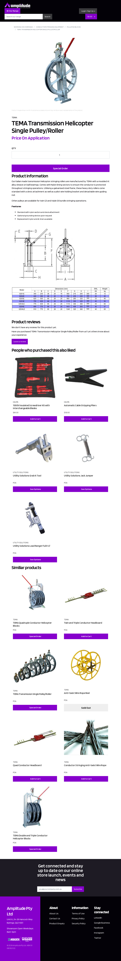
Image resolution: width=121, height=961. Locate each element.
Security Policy (79, 923)
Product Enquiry (57, 923)
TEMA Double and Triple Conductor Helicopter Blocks (30, 837)
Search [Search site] (47, 16)
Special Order (60, 168)
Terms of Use (78, 913)
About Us (53, 913)
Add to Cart (35, 419)
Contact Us (54, 918)
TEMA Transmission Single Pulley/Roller (32, 694)
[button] (88, 11)
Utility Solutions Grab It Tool (27, 475)
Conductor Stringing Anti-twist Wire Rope (85, 765)
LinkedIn (98, 917)
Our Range (12, 11)
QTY (14, 148)
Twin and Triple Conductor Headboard (83, 622)
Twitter (97, 937)
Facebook (98, 927)
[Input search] (24, 16)
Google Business (102, 922)
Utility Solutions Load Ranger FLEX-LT (31, 545)
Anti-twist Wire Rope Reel (77, 693)
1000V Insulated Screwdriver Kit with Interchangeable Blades (31, 407)
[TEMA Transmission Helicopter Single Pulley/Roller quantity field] (61, 155)
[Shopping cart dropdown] (94, 16)
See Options (35, 489)
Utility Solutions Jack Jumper (78, 475)
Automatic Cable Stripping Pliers (80, 405)
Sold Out (86, 707)
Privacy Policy (78, 918)
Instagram (99, 932)
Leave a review (19, 341)
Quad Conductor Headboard (27, 765)
